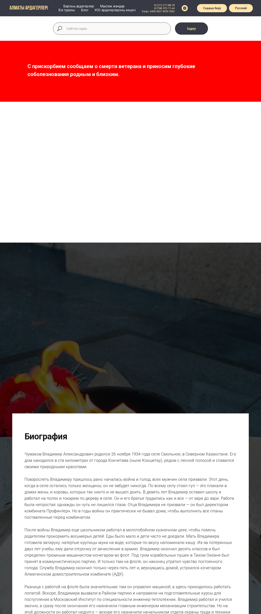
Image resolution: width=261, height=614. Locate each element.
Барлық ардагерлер (78, 6)
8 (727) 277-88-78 (164, 5)
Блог (84, 10)
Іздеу (191, 29)
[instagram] (185, 8)
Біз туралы (67, 10)
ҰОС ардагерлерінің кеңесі (115, 10)
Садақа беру (212, 8)
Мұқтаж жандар (112, 6)
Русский (241, 8)
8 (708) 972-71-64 (164, 8)
